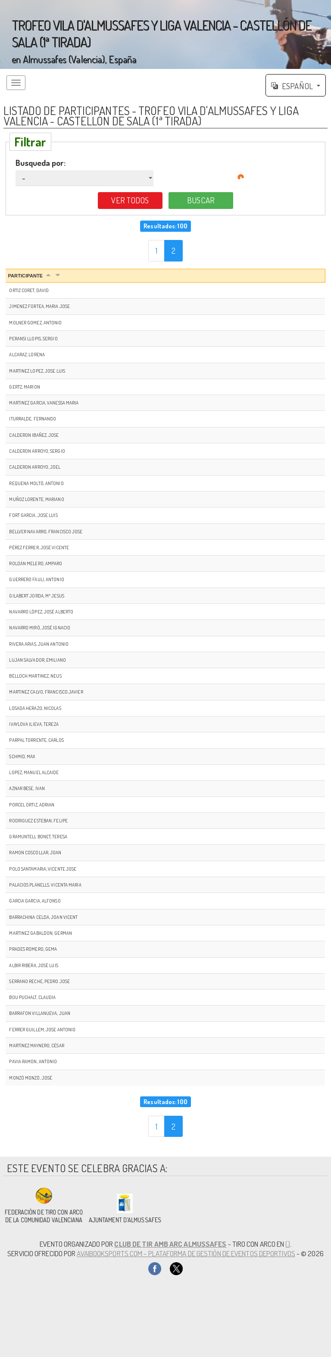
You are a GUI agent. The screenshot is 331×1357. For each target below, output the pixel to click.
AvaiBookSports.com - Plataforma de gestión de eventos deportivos (186, 1253)
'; (165, 34)
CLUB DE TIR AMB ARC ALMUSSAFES (170, 1243)
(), (288, 1243)
